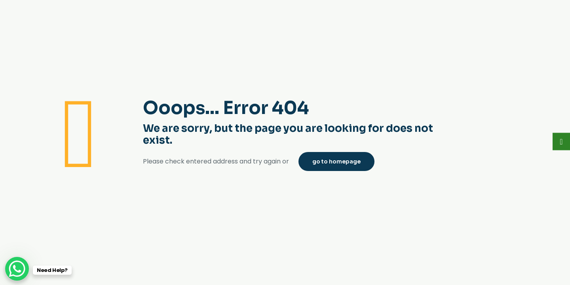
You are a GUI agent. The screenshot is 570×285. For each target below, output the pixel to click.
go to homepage (336, 161)
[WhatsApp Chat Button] (17, 269)
